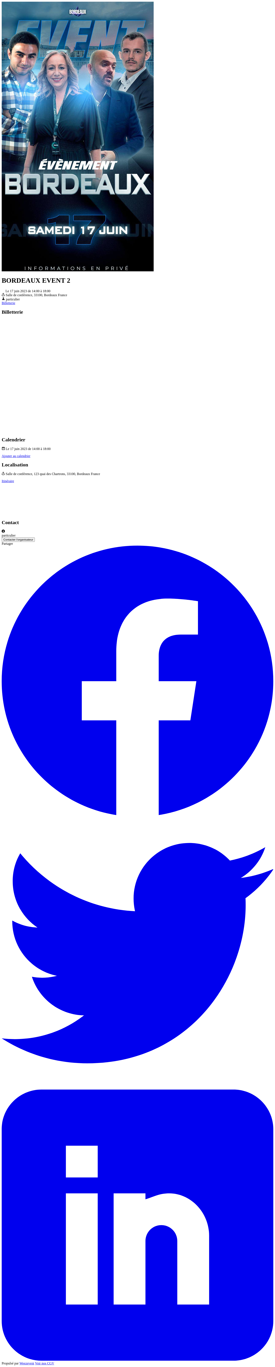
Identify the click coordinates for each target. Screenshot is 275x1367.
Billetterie (8, 303)
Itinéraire (8, 481)
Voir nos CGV (44, 1363)
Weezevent (26, 1363)
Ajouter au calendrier (16, 456)
